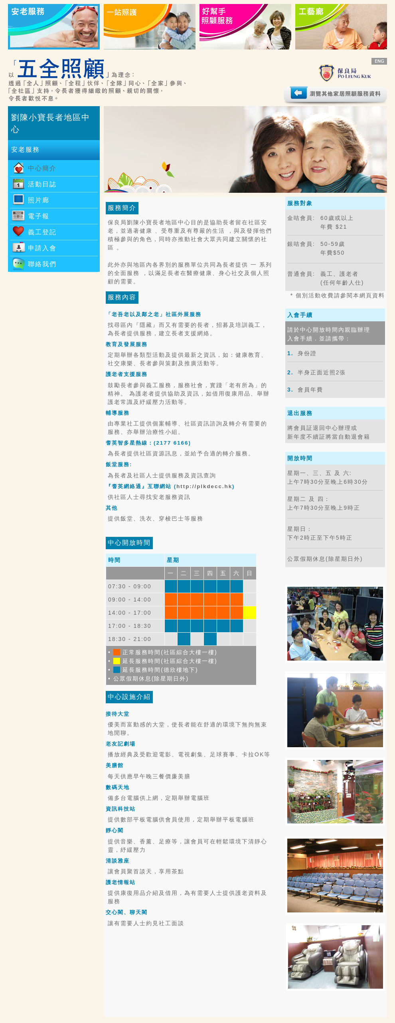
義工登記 (42, 232)
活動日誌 (42, 184)
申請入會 (42, 248)
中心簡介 (42, 168)
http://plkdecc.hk (204, 486)
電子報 (38, 216)
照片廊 (38, 200)
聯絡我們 (42, 264)
